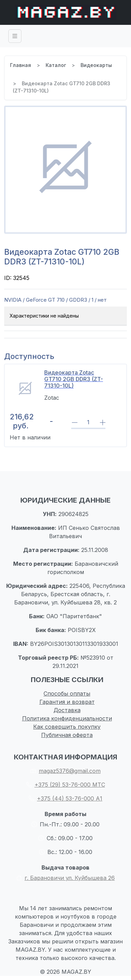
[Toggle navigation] (14, 36)
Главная (20, 65)
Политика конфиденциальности (67, 718)
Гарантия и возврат (67, 701)
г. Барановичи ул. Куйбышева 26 (65, 877)
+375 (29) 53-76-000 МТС (65, 784)
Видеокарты (96, 65)
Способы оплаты (67, 693)
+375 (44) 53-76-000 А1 (65, 798)
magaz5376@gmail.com (65, 770)
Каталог (56, 65)
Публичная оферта (67, 734)
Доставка (67, 710)
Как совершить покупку (67, 726)
